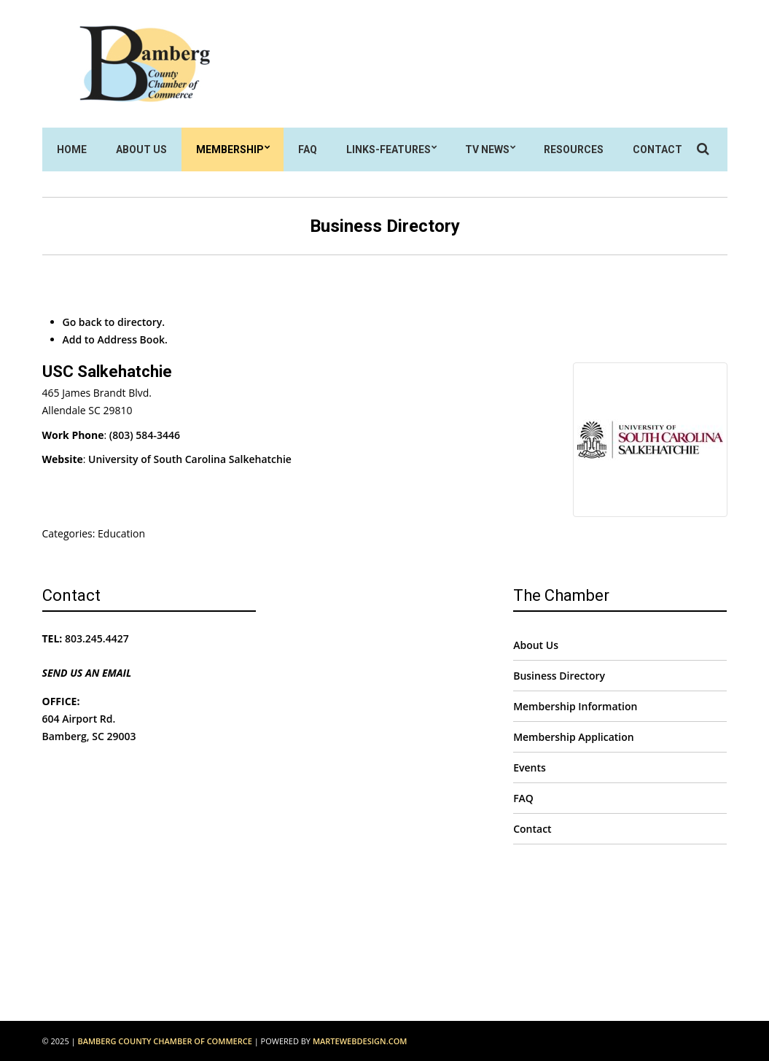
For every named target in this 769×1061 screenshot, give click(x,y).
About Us (141, 149)
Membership (230, 149)
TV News (487, 149)
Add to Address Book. (115, 339)
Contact (657, 149)
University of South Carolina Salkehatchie (190, 459)
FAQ (307, 149)
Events (529, 767)
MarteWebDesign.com (360, 1040)
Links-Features (388, 149)
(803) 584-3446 (144, 435)
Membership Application (573, 737)
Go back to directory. (114, 322)
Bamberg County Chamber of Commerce (164, 1040)
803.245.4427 (97, 638)
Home (72, 149)
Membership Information (575, 706)
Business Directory (559, 676)
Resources (574, 149)
